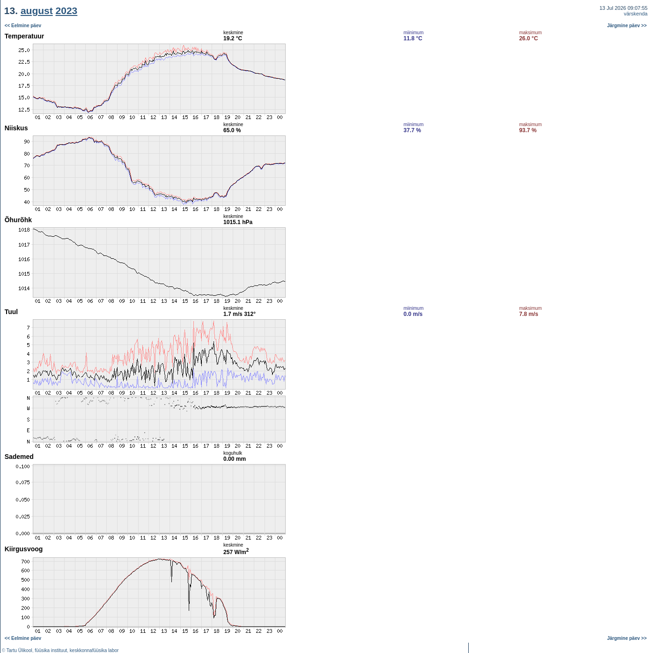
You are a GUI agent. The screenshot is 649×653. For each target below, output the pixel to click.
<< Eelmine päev (23, 25)
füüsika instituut (51, 650)
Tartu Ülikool (19, 650)
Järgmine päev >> (627, 25)
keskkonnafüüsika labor (94, 650)
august (37, 10)
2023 (67, 10)
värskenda (636, 13)
